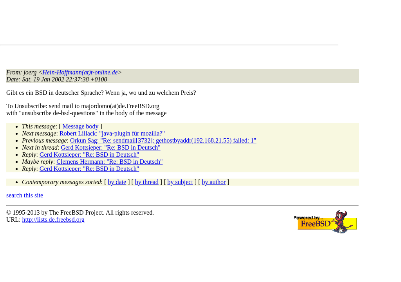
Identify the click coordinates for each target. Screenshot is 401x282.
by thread (147, 182)
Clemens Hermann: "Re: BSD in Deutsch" (109, 161)
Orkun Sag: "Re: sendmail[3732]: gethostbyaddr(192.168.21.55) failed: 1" (163, 140)
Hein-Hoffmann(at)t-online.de (79, 72)
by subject (180, 182)
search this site (24, 195)
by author (214, 182)
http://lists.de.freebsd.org (53, 219)
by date (117, 182)
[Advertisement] (148, 24)
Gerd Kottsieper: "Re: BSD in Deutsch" (110, 147)
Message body (81, 126)
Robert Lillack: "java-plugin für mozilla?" (112, 133)
